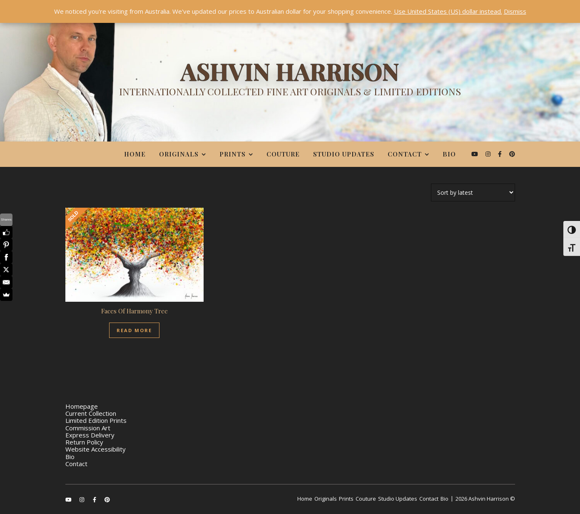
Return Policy (84, 442)
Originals (179, 154)
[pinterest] (512, 154)
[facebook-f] (500, 154)
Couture (283, 154)
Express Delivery (90, 435)
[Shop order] (473, 192)
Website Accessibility (95, 449)
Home (135, 154)
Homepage (81, 406)
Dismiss (515, 11)
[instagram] (488, 154)
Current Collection (90, 413)
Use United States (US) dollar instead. (448, 11)
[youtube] (475, 154)
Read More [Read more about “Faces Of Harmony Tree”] (134, 330)
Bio (449, 154)
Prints (232, 154)
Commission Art (87, 428)
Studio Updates (343, 154)
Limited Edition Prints (96, 420)
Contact (405, 154)
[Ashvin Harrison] (290, 81)
